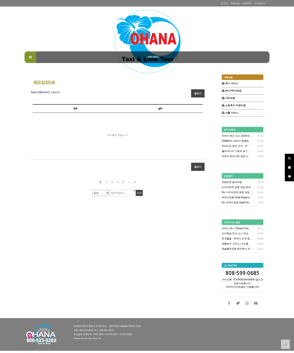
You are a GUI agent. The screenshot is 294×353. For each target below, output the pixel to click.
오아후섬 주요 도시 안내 (235, 233)
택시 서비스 (230, 83)
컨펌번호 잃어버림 (232, 182)
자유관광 (228, 98)
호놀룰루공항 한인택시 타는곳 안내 (237, 248)
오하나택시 (152, 57)
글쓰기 (198, 93)
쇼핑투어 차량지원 (234, 105)
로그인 (224, 3)
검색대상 (24, 68)
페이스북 (229, 303)
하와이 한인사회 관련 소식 (237, 156)
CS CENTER (230, 265)
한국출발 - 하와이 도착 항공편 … (237, 238)
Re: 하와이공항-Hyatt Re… (236, 202)
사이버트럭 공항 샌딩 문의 (236, 187)
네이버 (256, 303)
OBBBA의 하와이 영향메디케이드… (237, 141)
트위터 (238, 303)
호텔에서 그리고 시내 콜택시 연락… (237, 243)
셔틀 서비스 (230, 112)
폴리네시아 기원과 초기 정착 (237, 151)
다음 (129, 182)
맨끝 (134, 182)
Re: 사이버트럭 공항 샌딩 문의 (237, 192)
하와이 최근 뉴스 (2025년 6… (237, 135)
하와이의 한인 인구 (234, 146)
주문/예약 (247, 3)
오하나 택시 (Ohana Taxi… (236, 228)
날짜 (160, 108)
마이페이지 (260, 3)
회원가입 (235, 3)
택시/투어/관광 (231, 90)
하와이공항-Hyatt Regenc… (237, 197)
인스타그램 (247, 303)
